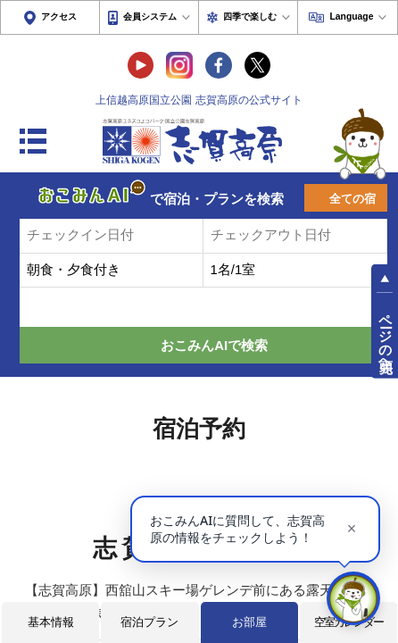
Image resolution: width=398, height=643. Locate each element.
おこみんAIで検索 (214, 345)
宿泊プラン (149, 622)
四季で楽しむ (250, 16)
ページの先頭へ (385, 335)
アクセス (59, 16)
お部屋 (249, 622)
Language (351, 16)
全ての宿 (352, 198)
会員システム (150, 16)
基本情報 (51, 622)
